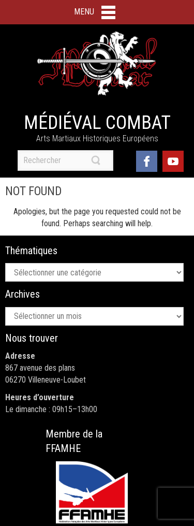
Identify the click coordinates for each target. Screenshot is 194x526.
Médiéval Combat (97, 123)
